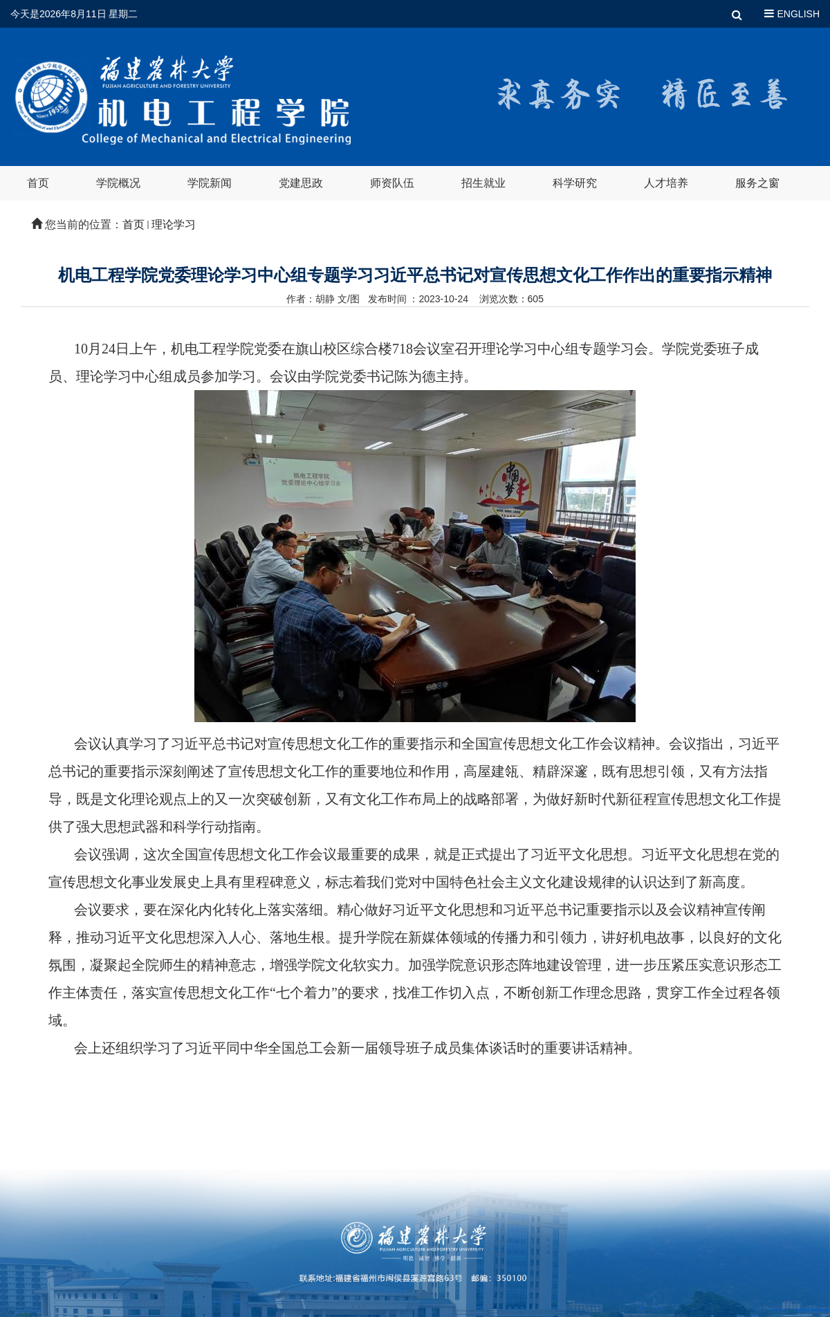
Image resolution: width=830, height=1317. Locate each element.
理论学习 (173, 224)
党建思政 (301, 183)
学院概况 (118, 183)
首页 (38, 183)
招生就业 (483, 183)
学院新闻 (209, 183)
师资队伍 (392, 183)
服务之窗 (757, 183)
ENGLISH (798, 13)
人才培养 (666, 183)
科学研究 (575, 183)
